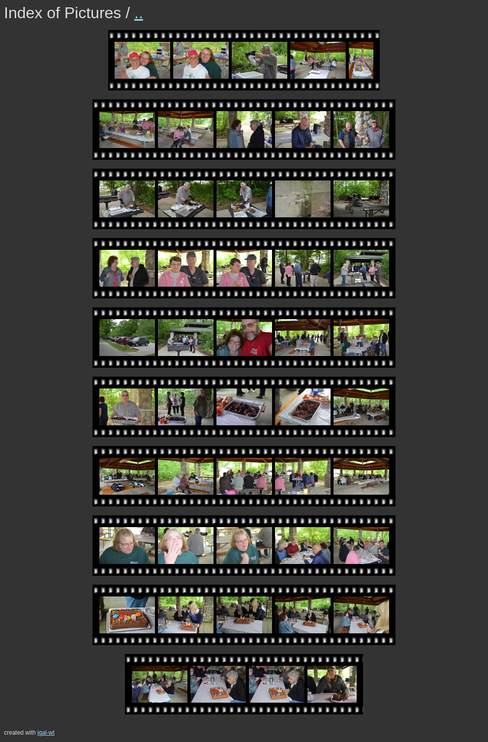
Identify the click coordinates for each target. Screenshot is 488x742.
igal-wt (46, 732)
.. (138, 13)
